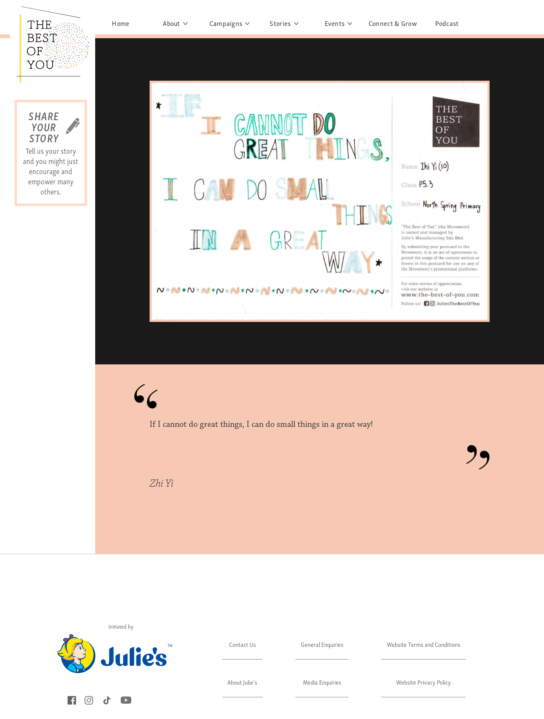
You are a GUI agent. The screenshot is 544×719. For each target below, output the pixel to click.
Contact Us (242, 644)
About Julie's (242, 682)
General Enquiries (322, 644)
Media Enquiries (322, 682)
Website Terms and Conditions (423, 644)
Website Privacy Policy (423, 682)
